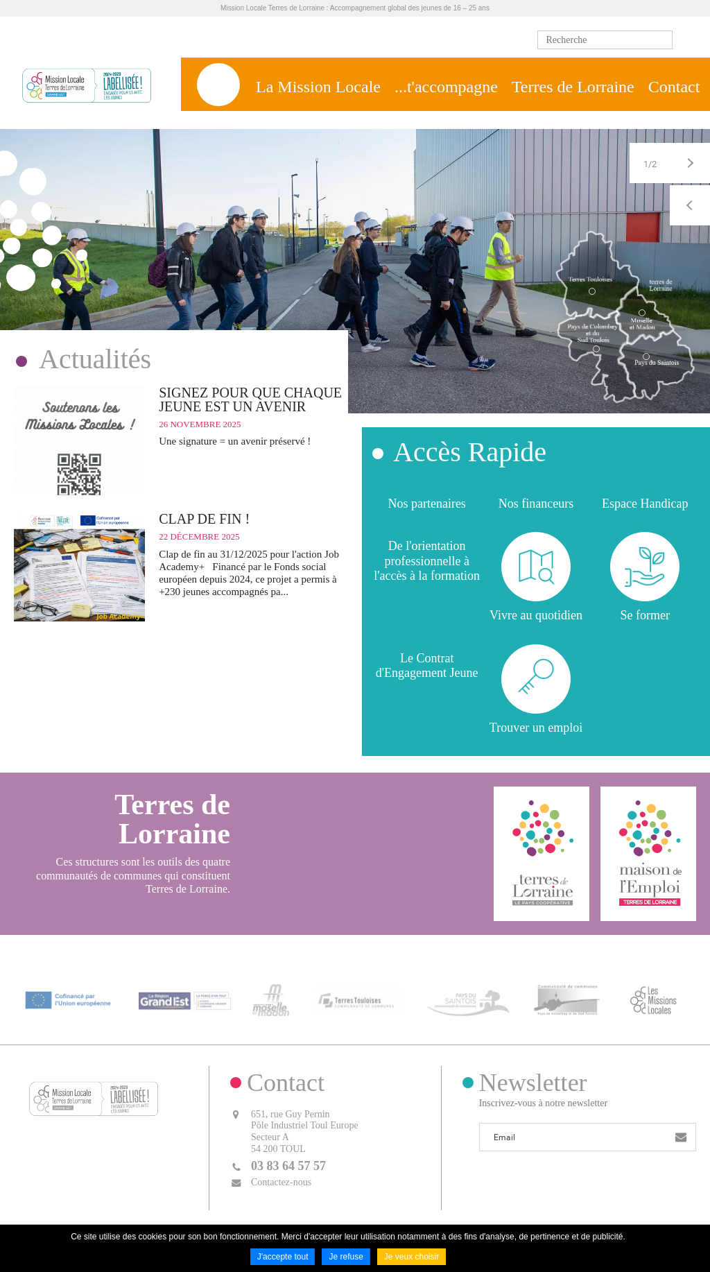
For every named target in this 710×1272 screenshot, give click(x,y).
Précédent (690, 205)
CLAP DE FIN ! (204, 518)
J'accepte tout (283, 1257)
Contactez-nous (281, 1182)
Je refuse (346, 1257)
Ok (685, 40)
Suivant (690, 163)
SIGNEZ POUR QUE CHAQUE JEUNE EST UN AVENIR (250, 399)
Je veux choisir (411, 1257)
